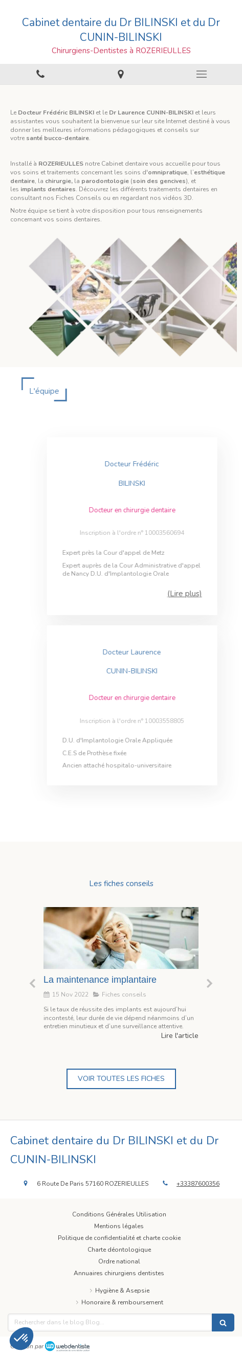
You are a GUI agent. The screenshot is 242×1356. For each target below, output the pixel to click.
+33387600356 (198, 1184)
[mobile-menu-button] (201, 74)
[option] (121, 974)
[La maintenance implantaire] (121, 938)
